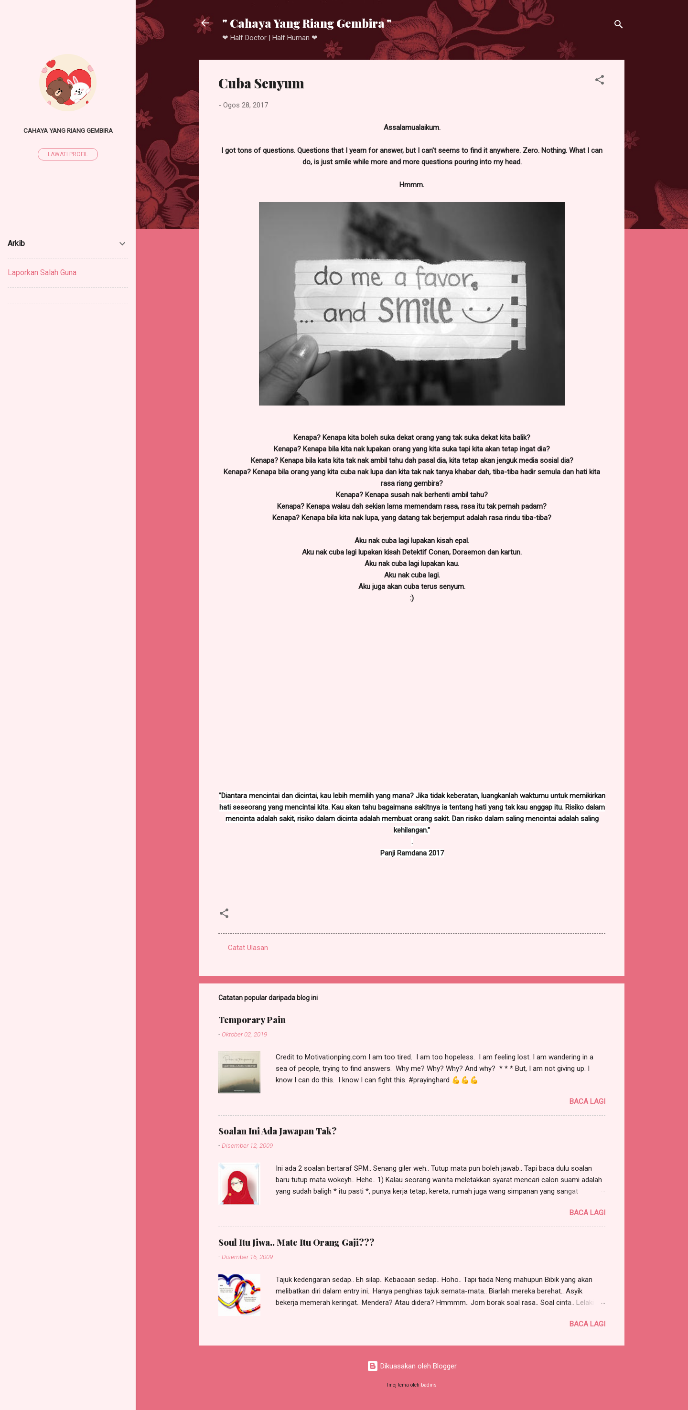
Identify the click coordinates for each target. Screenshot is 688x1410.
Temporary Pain (252, 1019)
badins (429, 1385)
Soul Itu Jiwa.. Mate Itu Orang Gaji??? (296, 1242)
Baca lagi (587, 1101)
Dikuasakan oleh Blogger (412, 1366)
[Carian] (618, 26)
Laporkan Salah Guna (42, 272)
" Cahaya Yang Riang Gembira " (307, 23)
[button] (599, 81)
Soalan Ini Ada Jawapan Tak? (277, 1131)
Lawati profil (68, 154)
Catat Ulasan (248, 947)
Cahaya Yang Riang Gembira (68, 130)
